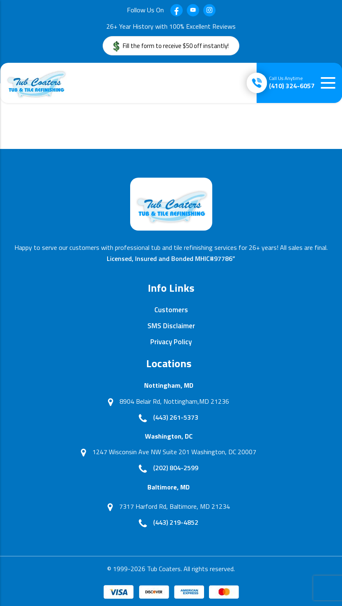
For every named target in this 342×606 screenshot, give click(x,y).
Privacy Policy (171, 341)
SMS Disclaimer (171, 325)
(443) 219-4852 (175, 522)
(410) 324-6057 (291, 82)
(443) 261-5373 (175, 417)
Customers (171, 309)
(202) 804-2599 (175, 467)
